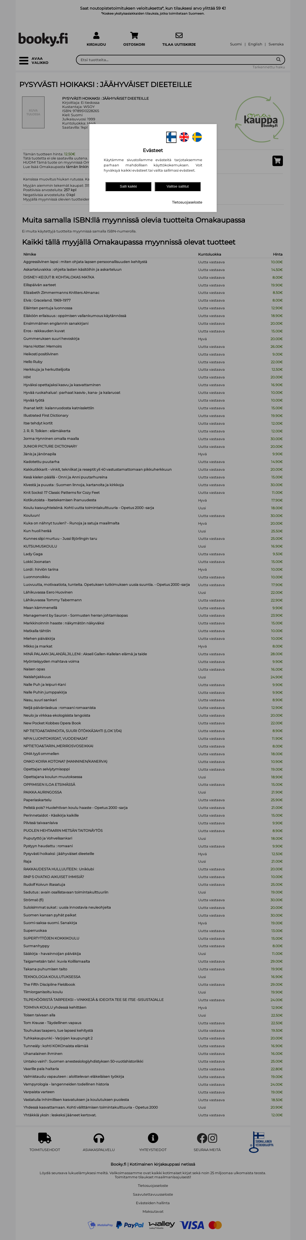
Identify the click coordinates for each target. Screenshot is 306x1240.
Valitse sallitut (177, 186)
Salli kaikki (128, 186)
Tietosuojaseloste (187, 202)
